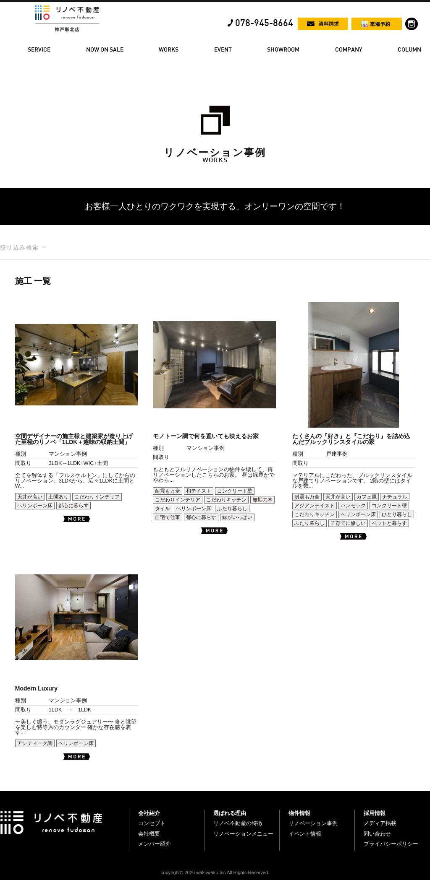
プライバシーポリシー (391, 843)
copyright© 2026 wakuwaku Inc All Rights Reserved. (215, 872)
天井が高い (29, 497)
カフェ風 (367, 497)
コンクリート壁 (234, 491)
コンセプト (151, 823)
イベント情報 (304, 833)
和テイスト (198, 491)
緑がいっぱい (237, 517)
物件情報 (299, 813)
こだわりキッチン (226, 500)
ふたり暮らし (232, 508)
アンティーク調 (34, 743)
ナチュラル (394, 497)
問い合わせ (377, 833)
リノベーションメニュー (243, 833)
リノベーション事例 (313, 823)
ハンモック (353, 506)
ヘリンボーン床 (34, 506)
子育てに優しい (348, 523)
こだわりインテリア (97, 497)
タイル (162, 508)
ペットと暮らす (389, 523)
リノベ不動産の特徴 (237, 823)
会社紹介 (149, 813)
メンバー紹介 (154, 843)
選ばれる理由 (229, 813)
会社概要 (149, 833)
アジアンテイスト (314, 506)
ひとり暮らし (397, 514)
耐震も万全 (167, 491)
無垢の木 (262, 500)
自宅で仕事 (167, 517)
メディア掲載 (380, 823)
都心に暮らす (73, 506)
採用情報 (374, 813)
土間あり (58, 497)
